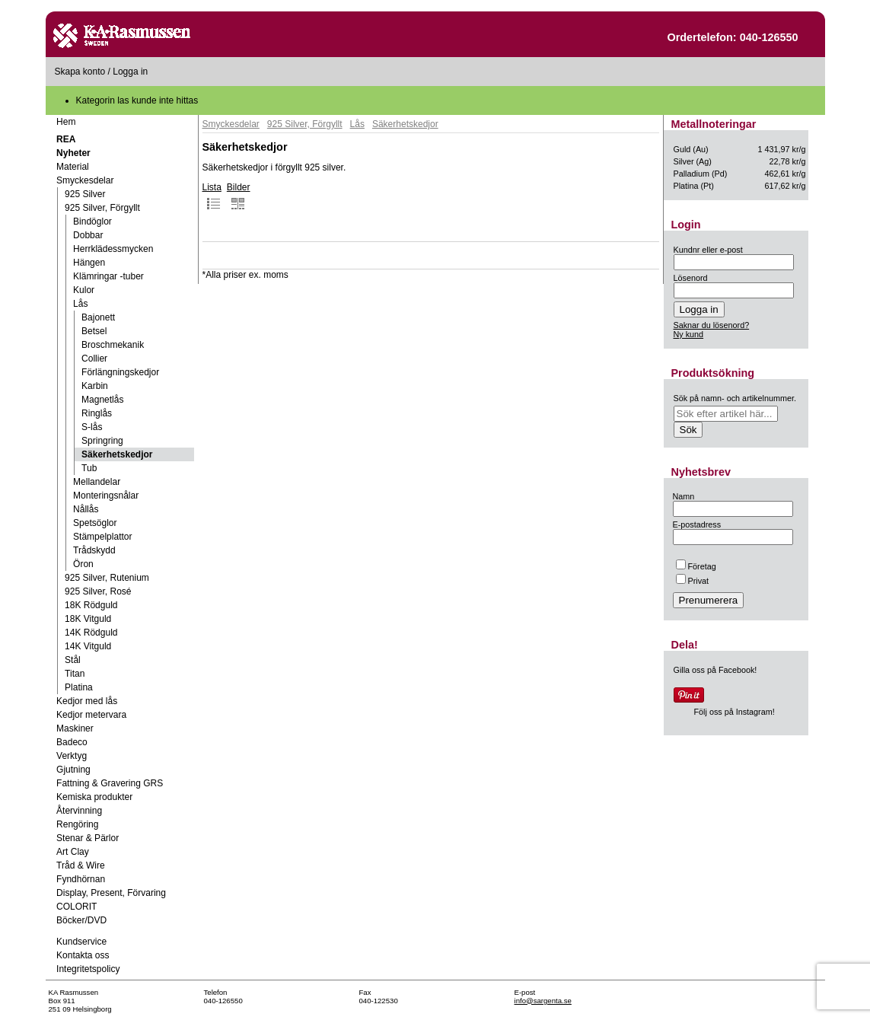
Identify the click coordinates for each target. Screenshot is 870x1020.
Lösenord (691, 277)
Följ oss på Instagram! (734, 711)
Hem (65, 121)
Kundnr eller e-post (708, 249)
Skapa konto (80, 71)
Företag (696, 566)
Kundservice (81, 941)
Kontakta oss (82, 955)
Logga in (130, 71)
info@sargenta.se (543, 1000)
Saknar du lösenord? (712, 325)
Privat (692, 580)
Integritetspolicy (88, 969)
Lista (211, 196)
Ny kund (689, 334)
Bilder (238, 196)
